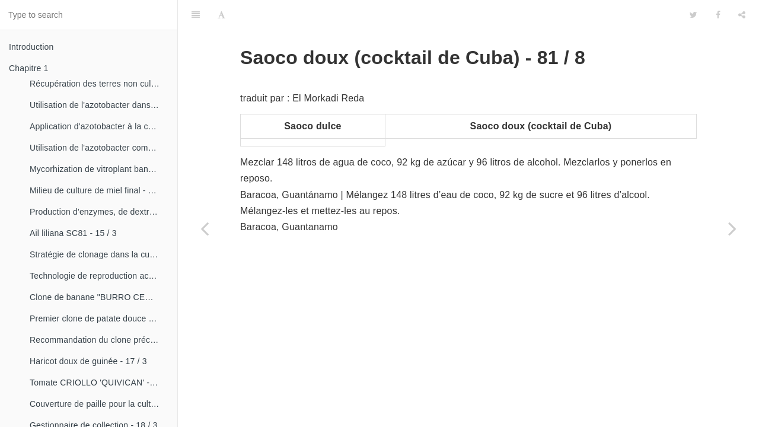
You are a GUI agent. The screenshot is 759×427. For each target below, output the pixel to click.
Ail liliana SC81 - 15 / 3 (73, 233)
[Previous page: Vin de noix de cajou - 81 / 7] (204, 228)
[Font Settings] (221, 15)
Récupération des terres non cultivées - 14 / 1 (99, 83)
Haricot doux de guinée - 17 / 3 (88, 361)
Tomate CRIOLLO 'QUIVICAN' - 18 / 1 (99, 382)
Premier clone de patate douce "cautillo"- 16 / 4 (99, 318)
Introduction (31, 47)
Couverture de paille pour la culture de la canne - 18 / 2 (99, 404)
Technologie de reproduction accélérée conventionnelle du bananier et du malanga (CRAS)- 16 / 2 (99, 276)
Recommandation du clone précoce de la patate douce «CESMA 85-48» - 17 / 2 (99, 340)
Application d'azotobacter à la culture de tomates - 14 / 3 (99, 126)
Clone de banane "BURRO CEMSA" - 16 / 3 (99, 297)
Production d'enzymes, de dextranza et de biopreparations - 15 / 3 (99, 211)
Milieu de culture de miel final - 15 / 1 (99, 190)
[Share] (741, 15)
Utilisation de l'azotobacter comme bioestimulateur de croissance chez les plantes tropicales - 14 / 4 (99, 147)
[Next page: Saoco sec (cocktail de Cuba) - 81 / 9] (732, 228)
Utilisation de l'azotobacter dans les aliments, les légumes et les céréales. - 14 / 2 (99, 105)
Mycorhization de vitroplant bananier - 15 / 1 (99, 169)
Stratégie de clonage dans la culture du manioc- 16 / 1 (99, 254)
